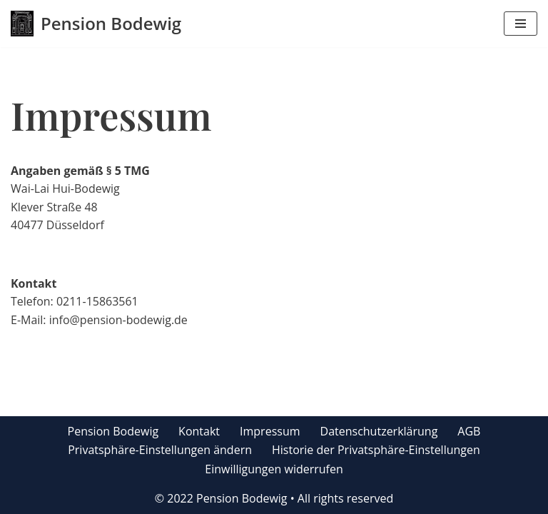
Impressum (270, 431)
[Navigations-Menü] (520, 23)
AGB (468, 431)
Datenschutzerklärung (379, 431)
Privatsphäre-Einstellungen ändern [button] (160, 450)
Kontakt (199, 431)
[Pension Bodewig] (96, 23)
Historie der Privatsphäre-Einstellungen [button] (376, 450)
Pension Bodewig (113, 431)
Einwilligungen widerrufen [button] (274, 469)
